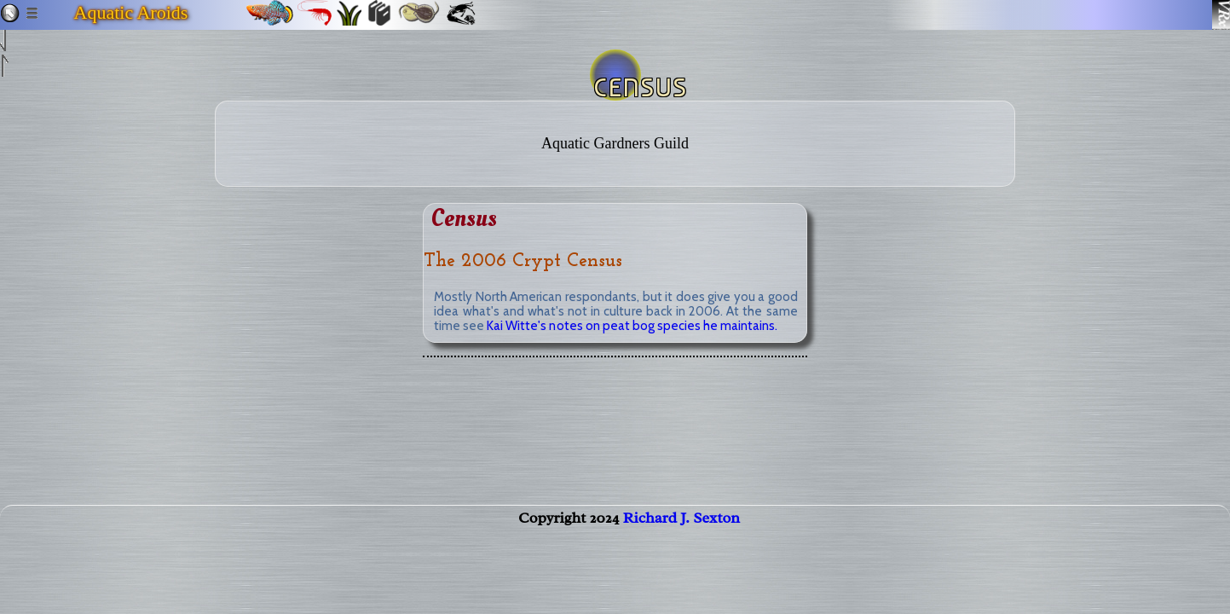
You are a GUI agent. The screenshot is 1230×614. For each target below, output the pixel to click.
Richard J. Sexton (681, 534)
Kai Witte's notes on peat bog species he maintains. (632, 325)
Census (464, 218)
